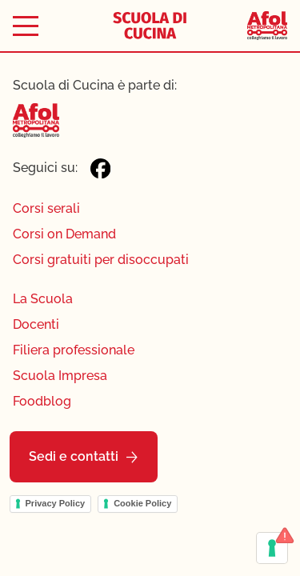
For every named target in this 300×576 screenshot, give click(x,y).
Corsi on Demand (64, 234)
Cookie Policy (142, 503)
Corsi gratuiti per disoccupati (101, 259)
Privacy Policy (56, 503)
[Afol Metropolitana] (267, 26)
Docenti (36, 324)
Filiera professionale (73, 350)
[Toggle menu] (25, 26)
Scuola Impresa (60, 375)
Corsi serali (46, 208)
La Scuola (43, 298)
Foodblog (42, 401)
